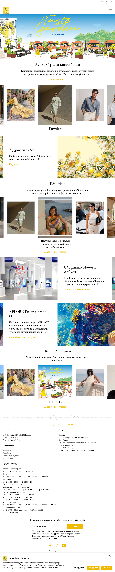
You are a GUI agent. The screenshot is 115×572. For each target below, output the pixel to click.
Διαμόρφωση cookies (57, 551)
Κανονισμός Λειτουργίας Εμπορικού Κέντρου (76, 450)
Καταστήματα (57, 79)
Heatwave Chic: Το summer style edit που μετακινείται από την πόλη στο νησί (57, 244)
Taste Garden (57, 402)
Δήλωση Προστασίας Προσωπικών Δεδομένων (77, 443)
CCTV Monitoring (66, 448)
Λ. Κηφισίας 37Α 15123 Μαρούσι (18, 435)
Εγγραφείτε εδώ (21, 150)
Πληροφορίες (8, 446)
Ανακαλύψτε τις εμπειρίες (77, 289)
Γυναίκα (56, 129)
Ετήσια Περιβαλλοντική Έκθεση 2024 (73, 438)
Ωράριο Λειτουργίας (11, 456)
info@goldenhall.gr (13, 440)
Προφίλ (62, 435)
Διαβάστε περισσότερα (57, 252)
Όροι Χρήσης (64, 440)
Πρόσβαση (7, 453)
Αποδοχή (106, 567)
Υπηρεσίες (7, 451)
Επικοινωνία (8, 458)
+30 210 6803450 (12, 438)
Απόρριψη (93, 567)
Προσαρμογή (78, 567)
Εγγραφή (13, 164)
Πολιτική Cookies (66, 445)
